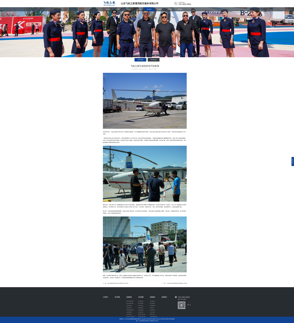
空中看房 (128, 9)
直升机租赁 (140, 59)
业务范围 (170, 9)
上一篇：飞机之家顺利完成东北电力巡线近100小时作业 (115, 283)
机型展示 (159, 9)
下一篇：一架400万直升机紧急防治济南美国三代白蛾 (174, 283)
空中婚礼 (139, 9)
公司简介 (118, 9)
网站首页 (108, 9)
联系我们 (180, 9)
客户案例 (149, 9)
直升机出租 (154, 59)
